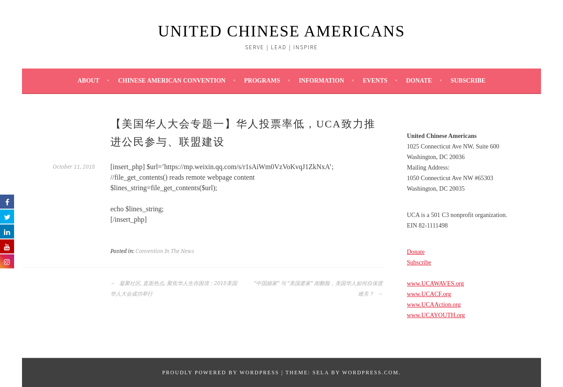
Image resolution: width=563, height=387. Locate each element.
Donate (419, 80)
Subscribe (467, 80)
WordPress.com (370, 372)
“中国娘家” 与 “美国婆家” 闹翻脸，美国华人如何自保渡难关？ (318, 288)
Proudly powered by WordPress (220, 372)
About (88, 80)
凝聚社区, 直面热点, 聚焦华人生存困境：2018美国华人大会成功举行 (173, 288)
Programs (262, 80)
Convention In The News (164, 251)
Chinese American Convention (171, 80)
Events (375, 80)
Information (321, 80)
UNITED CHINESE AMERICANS (281, 31)
